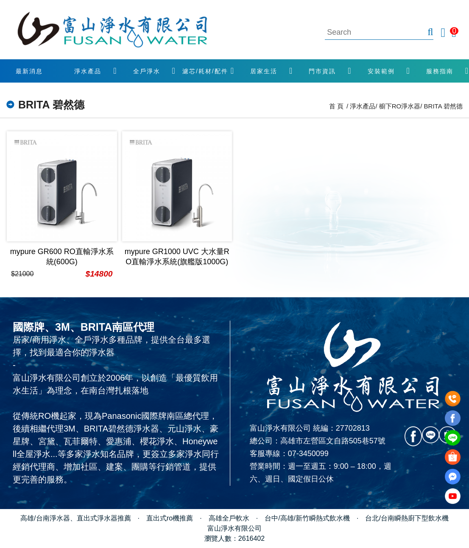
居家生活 (263, 71)
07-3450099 (308, 453)
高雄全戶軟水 (229, 518)
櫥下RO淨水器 (400, 106)
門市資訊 (322, 71)
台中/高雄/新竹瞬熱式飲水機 (307, 518)
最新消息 (29, 71)
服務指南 (439, 71)
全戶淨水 (146, 71)
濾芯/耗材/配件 (205, 71)
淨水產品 (87, 71)
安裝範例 (381, 71)
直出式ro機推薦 (169, 518)
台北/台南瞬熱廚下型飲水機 (406, 518)
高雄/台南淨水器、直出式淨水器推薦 (75, 518)
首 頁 (336, 106)
